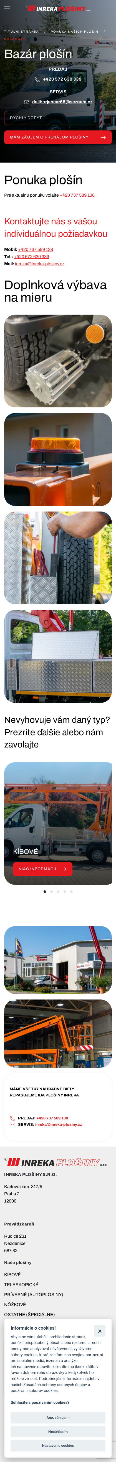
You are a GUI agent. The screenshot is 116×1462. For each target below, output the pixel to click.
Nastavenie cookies (58, 1445)
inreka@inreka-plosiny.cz (39, 263)
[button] (7, 8)
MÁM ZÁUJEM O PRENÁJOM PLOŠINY (58, 137)
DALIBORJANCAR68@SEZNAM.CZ (62, 101)
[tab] (45, 891)
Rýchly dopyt (58, 118)
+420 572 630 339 (62, 79)
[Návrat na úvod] (58, 8)
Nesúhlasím (58, 1432)
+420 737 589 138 (77, 195)
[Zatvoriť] (99, 1331)
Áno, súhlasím (57, 1417)
